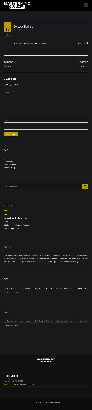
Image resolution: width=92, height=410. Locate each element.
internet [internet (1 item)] (49, 288)
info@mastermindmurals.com (23, 384)
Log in (6, 159)
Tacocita (7, 221)
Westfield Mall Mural (11, 228)
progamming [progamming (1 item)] (82, 288)
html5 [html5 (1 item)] (34, 288)
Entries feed (8, 162)
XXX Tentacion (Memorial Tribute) (16, 225)
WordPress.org (9, 167)
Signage (30, 43)
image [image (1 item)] (41, 288)
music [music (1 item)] (66, 288)
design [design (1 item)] (27, 288)
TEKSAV (19, 43)
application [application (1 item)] (8, 288)
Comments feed (10, 164)
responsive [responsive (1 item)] (8, 293)
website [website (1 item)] (17, 293)
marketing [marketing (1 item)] (58, 288)
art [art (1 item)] (16, 288)
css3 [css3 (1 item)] (21, 288)
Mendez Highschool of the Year (15, 218)
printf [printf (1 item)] (73, 288)
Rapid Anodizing (10, 214)
